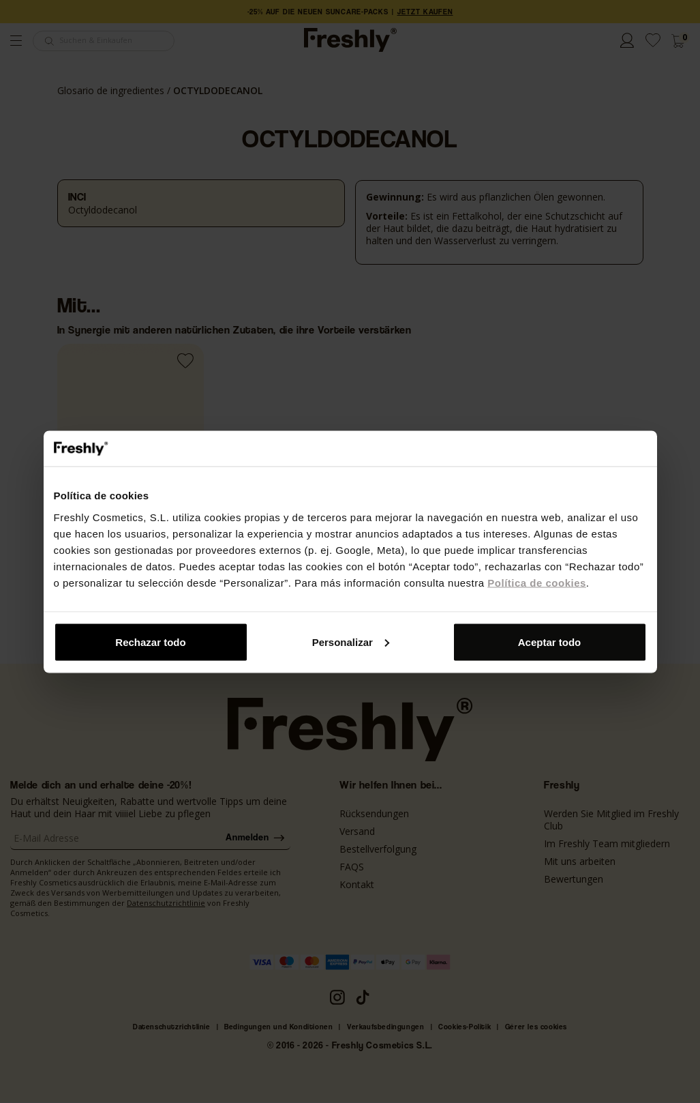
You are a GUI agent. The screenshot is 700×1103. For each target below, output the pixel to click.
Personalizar (350, 641)
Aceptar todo (549, 641)
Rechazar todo (150, 641)
